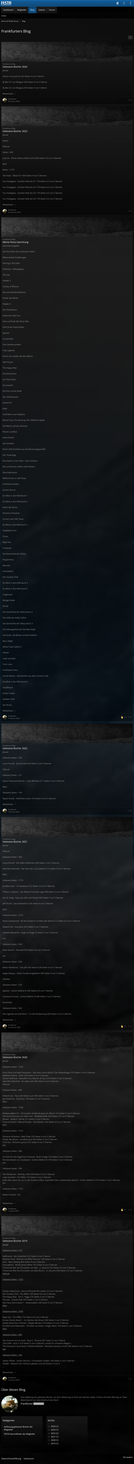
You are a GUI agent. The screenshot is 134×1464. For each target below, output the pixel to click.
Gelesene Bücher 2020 (15, 1057)
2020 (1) (53, 1440)
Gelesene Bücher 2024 (15, 66)
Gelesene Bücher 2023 (15, 131)
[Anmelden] (124, 3)
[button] (130, 37)
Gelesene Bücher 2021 (15, 841)
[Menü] (130, 3)
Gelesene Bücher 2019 (15, 1240)
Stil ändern (128, 1457)
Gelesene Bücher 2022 (15, 748)
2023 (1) (53, 1429)
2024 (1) (53, 1426)
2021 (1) (53, 1436)
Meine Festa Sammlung (15, 242)
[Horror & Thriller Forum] (6, 3)
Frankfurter (27, 1403)
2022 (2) (53, 1433)
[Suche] (117, 3)
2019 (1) (53, 1443)
